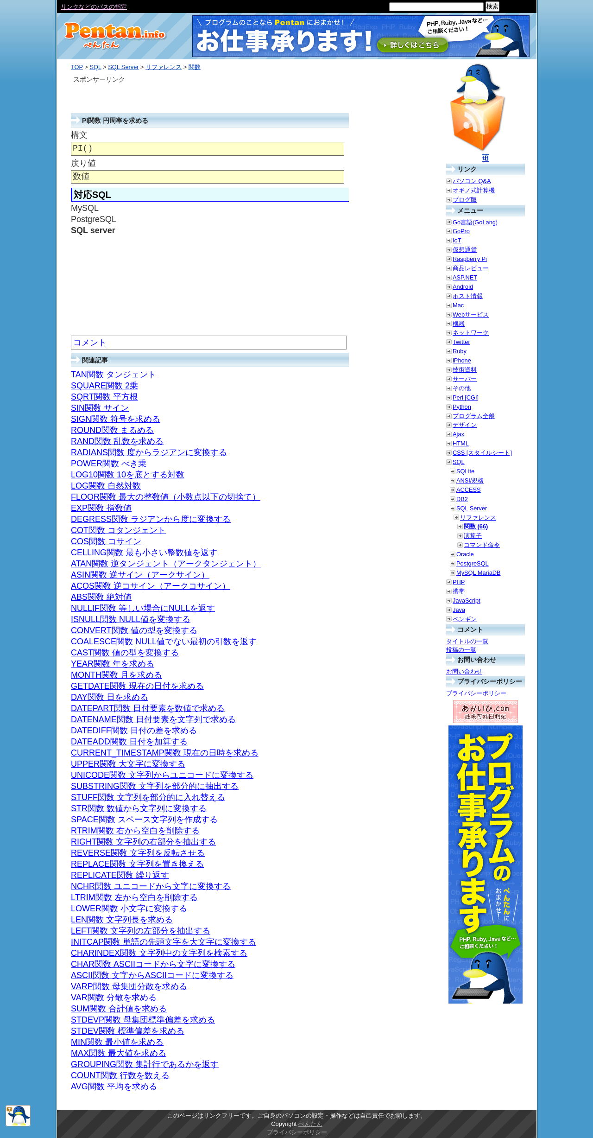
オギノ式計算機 (474, 190)
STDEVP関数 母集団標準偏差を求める (143, 1019)
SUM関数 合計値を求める (119, 1008)
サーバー (465, 378)
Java (459, 609)
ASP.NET (465, 277)
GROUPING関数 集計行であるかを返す (145, 1064)
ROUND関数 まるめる (112, 430)
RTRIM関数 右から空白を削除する (135, 830)
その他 (462, 388)
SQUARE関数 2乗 (104, 385)
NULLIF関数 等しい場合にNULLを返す (143, 608)
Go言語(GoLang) (475, 222)
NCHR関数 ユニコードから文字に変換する (151, 886)
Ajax (458, 434)
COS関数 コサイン (106, 541)
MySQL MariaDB (478, 572)
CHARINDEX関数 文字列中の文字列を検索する (159, 953)
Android (463, 286)
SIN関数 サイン (100, 408)
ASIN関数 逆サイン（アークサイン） (140, 574)
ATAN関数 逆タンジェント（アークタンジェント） (166, 563)
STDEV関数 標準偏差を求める (127, 1031)
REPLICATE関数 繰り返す (120, 875)
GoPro (461, 231)
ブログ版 (465, 199)
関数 (195, 67)
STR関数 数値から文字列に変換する (139, 808)
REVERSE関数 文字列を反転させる (138, 853)
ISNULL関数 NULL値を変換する (130, 619)
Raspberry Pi (470, 258)
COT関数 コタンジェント (118, 530)
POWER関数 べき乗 (108, 463)
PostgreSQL (472, 563)
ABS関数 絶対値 (101, 597)
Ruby (460, 351)
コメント (90, 342)
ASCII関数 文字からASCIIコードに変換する (152, 975)
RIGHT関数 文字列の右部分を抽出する (143, 841)
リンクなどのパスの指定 (94, 6)
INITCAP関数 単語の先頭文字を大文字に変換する (163, 942)
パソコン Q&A (472, 181)
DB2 (462, 499)
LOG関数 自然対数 (106, 485)
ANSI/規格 (470, 480)
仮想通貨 (465, 249)
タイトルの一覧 (467, 641)
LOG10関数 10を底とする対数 (127, 474)
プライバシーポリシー (476, 693)
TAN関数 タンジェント (113, 374)
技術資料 (465, 369)
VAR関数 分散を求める (114, 997)
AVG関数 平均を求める (114, 1086)
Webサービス (471, 314)
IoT (457, 240)
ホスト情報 (468, 295)
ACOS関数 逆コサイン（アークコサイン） (150, 586)
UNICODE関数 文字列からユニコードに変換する (162, 775)
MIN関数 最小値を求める (117, 1042)
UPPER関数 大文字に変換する (128, 764)
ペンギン (465, 619)
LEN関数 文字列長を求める (122, 919)
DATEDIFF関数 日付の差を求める (134, 730)
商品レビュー (471, 268)
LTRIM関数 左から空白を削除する (134, 897)
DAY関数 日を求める (109, 697)
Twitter (461, 341)
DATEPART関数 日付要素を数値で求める (148, 708)
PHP (459, 582)
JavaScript (466, 600)
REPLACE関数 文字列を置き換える (137, 864)
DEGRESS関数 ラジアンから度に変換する (151, 519)
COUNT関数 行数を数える (120, 1075)
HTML (461, 443)
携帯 (459, 591)
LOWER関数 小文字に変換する (129, 908)
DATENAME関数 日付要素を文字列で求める (153, 719)
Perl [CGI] (466, 397)
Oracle (465, 554)
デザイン (465, 424)
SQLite (465, 471)
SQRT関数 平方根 (104, 396)
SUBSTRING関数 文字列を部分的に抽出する (155, 786)
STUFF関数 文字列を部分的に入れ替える (148, 797)
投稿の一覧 (461, 649)
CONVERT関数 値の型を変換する (134, 630)
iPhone (462, 360)
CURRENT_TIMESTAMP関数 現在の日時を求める (165, 752)
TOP (77, 67)
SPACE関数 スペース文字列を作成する (144, 819)
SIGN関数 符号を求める (115, 419)
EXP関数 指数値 (101, 508)
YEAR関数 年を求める (112, 663)
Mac (458, 305)
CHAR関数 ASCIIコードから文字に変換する (153, 964)
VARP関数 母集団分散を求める (129, 986)
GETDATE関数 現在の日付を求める (137, 686)
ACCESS (468, 489)
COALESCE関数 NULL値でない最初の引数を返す (164, 641)
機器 (459, 323)
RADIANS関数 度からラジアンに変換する (149, 452)
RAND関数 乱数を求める (117, 441)
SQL (95, 67)
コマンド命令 (482, 544)
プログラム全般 (474, 416)
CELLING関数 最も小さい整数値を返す (144, 552)
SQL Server (123, 67)
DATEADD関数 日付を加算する (129, 741)
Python (462, 406)
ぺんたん (310, 1123)
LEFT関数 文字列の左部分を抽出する (140, 930)
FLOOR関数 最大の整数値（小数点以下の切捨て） (165, 497)
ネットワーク (471, 332)
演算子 (473, 535)
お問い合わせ (464, 671)
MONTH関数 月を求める (116, 675)
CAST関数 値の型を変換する (125, 652)
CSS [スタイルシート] (482, 452)
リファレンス (163, 67)
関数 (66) (476, 526)
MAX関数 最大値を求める (118, 1053)
